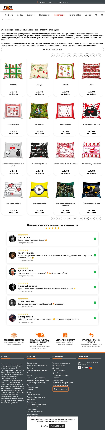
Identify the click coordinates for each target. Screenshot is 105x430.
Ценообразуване (58, 373)
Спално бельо (32, 363)
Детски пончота (32, 387)
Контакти (55, 378)
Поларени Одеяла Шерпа (36, 397)
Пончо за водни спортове (36, 378)
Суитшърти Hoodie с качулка (37, 404)
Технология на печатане (61, 363)
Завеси (29, 392)
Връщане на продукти (60, 385)
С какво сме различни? (60, 375)
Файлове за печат (58, 365)
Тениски (30, 390)
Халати (29, 375)
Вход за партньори (60, 389)
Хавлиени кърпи (33, 373)
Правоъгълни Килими (34, 412)
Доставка (55, 368)
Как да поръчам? (58, 370)
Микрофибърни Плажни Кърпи (38, 380)
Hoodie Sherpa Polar (34, 407)
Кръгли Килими (32, 414)
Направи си (31, 399)
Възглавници (31, 402)
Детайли (44, 426)
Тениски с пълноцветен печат (37, 370)
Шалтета (30, 368)
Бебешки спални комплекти (37, 365)
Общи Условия (57, 380)
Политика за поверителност (62, 383)
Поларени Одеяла (33, 395)
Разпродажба (31, 409)
